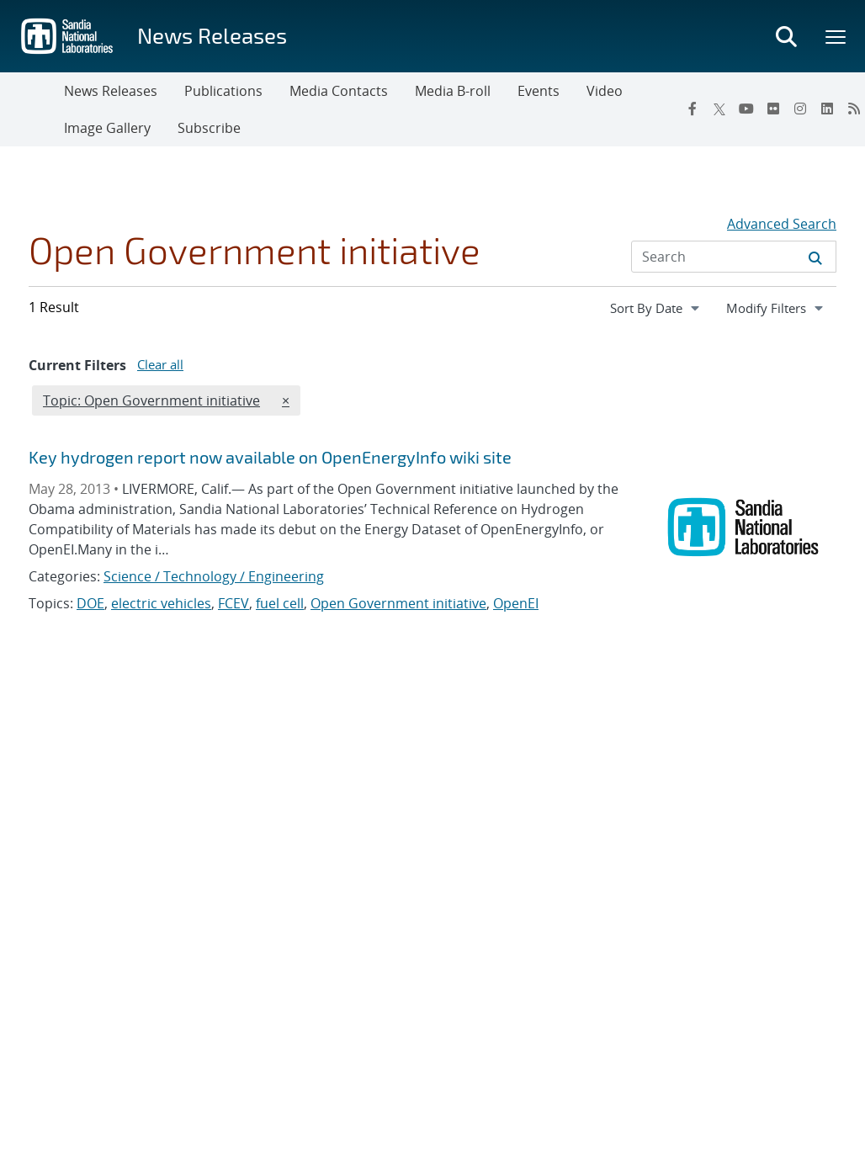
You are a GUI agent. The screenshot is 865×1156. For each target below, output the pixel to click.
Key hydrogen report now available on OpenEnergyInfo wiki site (270, 457)
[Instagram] (800, 108)
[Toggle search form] (785, 36)
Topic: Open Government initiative (151, 400)
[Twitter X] (719, 108)
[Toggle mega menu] (836, 36)
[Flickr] (773, 108)
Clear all (160, 364)
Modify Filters (780, 307)
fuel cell (280, 603)
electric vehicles (161, 603)
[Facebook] (692, 108)
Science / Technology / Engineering (213, 576)
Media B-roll (453, 91)
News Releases (212, 35)
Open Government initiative (398, 603)
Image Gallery (107, 128)
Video (604, 91)
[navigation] (656, 308)
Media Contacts (338, 91)
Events (538, 91)
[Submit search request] (815, 257)
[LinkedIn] (827, 108)
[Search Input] (733, 257)
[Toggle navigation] (31, 109)
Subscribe (209, 128)
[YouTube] (746, 108)
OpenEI (516, 603)
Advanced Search (781, 224)
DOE (90, 603)
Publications (223, 91)
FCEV (233, 603)
